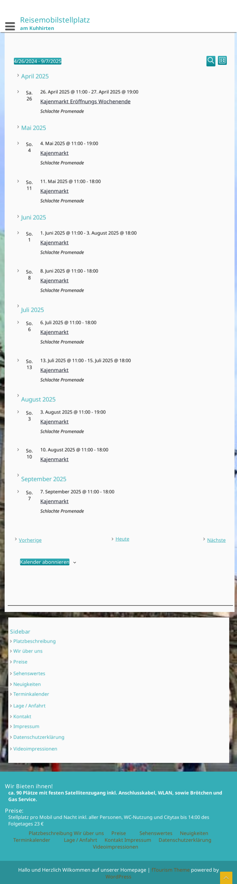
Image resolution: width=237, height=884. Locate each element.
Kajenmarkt (112, 154)
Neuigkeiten (82, 687)
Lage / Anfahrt (83, 696)
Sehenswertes (83, 683)
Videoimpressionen (85, 713)
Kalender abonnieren (45, 560)
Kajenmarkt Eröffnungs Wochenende (117, 102)
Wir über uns (83, 674)
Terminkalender (84, 691)
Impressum (82, 704)
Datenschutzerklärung (87, 709)
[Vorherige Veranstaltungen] (42, 539)
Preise (79, 678)
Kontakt (80, 700)
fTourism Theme (171, 869)
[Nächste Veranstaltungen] (201, 539)
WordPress (118, 876)
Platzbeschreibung (85, 670)
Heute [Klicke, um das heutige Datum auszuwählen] (121, 538)
